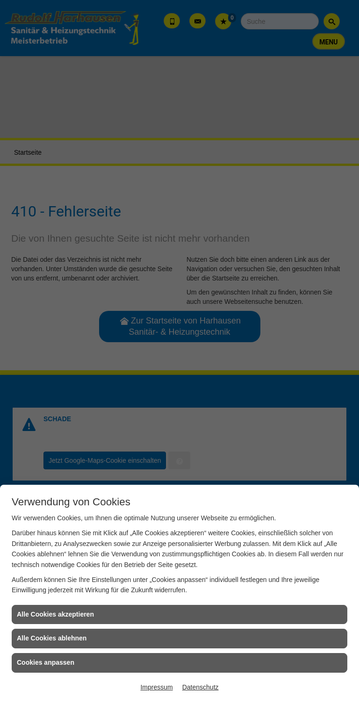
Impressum (156, 687)
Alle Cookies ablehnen (51, 638)
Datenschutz (200, 687)
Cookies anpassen (45, 662)
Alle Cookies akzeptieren (55, 614)
